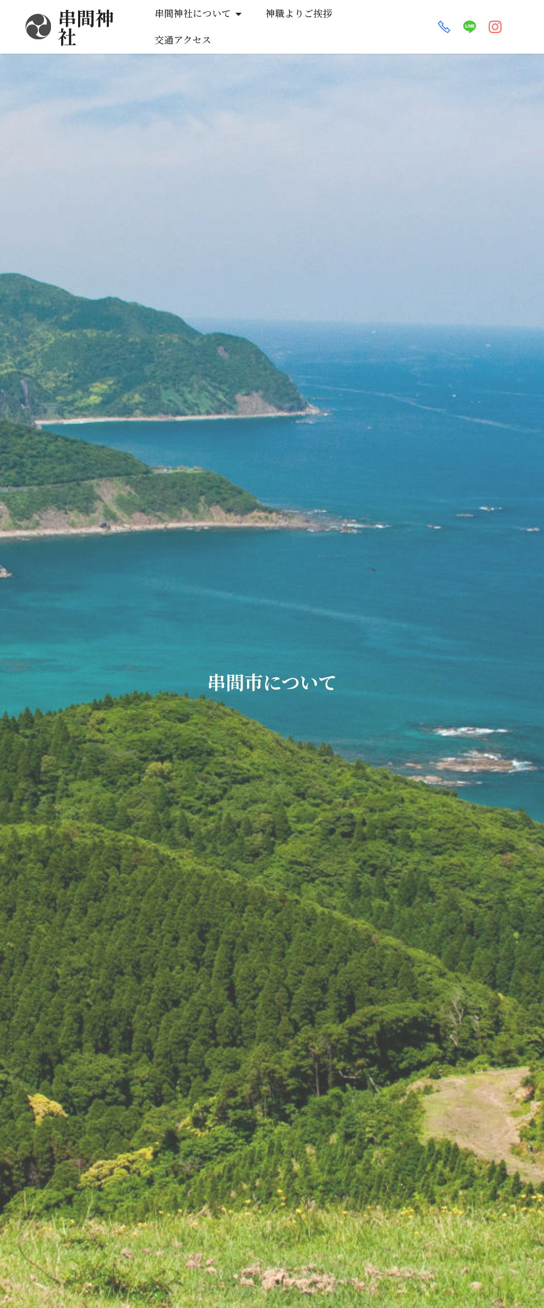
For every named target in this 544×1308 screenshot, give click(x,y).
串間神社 (95, 18)
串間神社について (192, 18)
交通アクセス (384, 18)
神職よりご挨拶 (298, 18)
